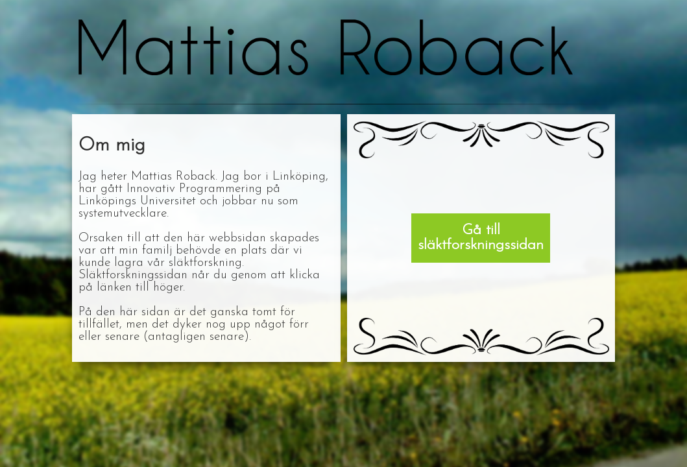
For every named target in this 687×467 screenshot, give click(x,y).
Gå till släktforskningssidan (481, 238)
